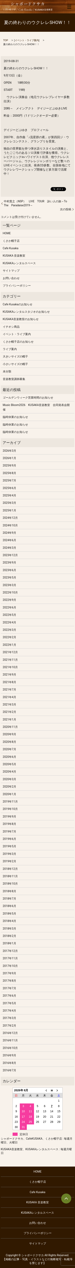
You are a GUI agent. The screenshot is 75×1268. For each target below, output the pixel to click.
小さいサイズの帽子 (15, 364)
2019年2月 (9, 861)
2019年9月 (9, 816)
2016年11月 (10, 1040)
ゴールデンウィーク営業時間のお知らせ (28, 397)
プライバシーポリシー (17, 285)
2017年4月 (9, 1010)
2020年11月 (10, 726)
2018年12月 (10, 868)
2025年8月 (9, 473)
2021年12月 (10, 652)
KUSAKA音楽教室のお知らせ (21, 319)
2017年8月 (9, 980)
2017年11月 (10, 958)
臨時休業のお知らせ (15, 417)
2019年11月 (10, 801)
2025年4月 (9, 495)
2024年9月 (9, 532)
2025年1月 (9, 510)
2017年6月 (9, 995)
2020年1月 (9, 794)
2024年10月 (10, 525)
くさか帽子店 (11, 240)
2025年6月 (9, 488)
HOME (7, 233)
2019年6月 (9, 838)
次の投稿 (65, 209)
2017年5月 (9, 1003)
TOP (5, 40)
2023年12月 (10, 555)
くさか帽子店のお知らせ (18, 341)
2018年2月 (9, 936)
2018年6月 (9, 906)
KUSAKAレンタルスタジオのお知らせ (26, 311)
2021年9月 (9, 674)
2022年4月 (9, 622)
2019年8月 (9, 823)
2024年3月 (9, 547)
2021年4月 (9, 697)
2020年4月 (9, 771)
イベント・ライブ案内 (27, 40)
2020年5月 (9, 764)
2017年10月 (10, 965)
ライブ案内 (10, 349)
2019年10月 (10, 809)
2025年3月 (9, 502)
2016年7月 (9, 1070)
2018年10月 (10, 883)
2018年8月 (9, 891)
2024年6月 (9, 540)
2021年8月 (9, 682)
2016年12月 (10, 1033)
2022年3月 (9, 629)
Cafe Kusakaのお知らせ (17, 304)
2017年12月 (10, 950)
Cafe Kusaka (10, 248)
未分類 (7, 371)
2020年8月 (9, 741)
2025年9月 (9, 465)
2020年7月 (9, 749)
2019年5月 (9, 846)
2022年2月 (9, 637)
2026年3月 (9, 450)
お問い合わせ (11, 278)
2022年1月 (9, 644)
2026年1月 (9, 458)
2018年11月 (10, 876)
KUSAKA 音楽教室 (14, 255)
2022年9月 (9, 599)
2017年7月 (9, 988)
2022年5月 (9, 614)
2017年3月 (9, 1018)
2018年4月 (9, 921)
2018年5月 (9, 913)
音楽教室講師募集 (14, 379)
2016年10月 (10, 1048)
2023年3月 (9, 585)
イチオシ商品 (11, 326)
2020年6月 (9, 756)
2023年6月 (9, 570)
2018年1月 (9, 943)
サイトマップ (11, 270)
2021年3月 (9, 704)
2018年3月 (9, 928)
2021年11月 (10, 659)
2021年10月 (10, 667)
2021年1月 (9, 719)
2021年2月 (9, 711)
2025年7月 (9, 480)
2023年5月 (9, 577)
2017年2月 (9, 1025)
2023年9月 (9, 562)
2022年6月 (9, 607)
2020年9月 (9, 734)
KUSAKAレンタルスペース (19, 263)
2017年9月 (9, 973)
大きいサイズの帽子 (15, 356)
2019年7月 (9, 831)
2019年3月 (9, 853)
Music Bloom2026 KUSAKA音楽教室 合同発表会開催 (36, 407)
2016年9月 (9, 1055)
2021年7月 (9, 689)
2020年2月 (9, 786)
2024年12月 (10, 517)
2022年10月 (10, 592)
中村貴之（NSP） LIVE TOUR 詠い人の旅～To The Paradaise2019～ (37, 203)
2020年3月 (9, 779)
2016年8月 (9, 1063)
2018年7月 (9, 898)
